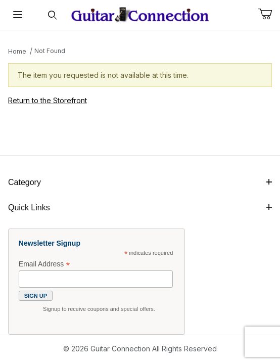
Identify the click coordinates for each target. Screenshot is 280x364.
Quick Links (140, 207)
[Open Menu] (17, 15)
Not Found (49, 51)
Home (17, 51)
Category (140, 182)
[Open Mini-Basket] (269, 14)
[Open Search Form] (52, 15)
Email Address (44, 264)
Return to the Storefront (47, 100)
